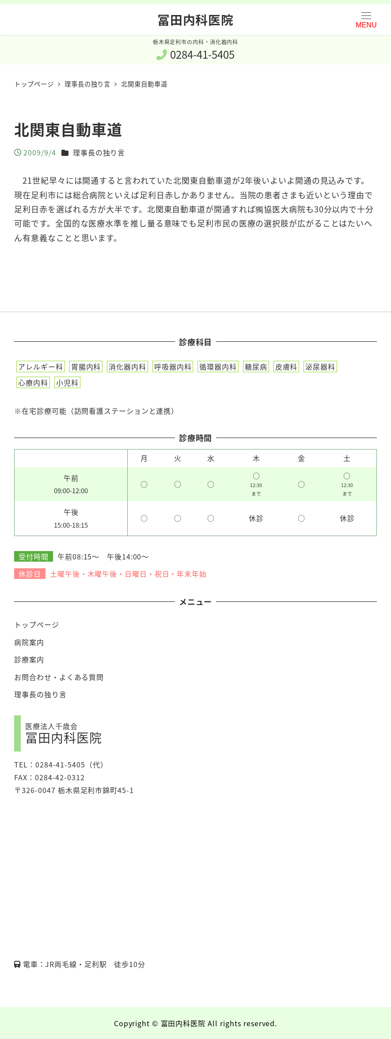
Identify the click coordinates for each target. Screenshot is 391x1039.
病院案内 (29, 642)
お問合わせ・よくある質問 (59, 677)
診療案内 (29, 659)
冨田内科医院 (195, 19)
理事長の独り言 (99, 152)
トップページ (36, 624)
